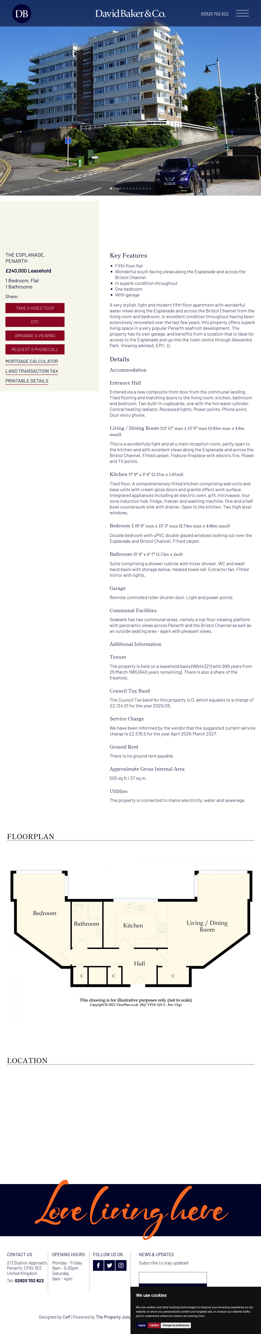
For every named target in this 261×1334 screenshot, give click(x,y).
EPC (35, 321)
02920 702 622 (215, 14)
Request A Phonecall (35, 349)
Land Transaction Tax (31, 371)
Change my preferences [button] (176, 1325)
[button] (111, 188)
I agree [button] (141, 1325)
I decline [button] (154, 1325)
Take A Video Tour (35, 308)
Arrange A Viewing (35, 335)
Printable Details (26, 380)
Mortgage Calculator (31, 361)
